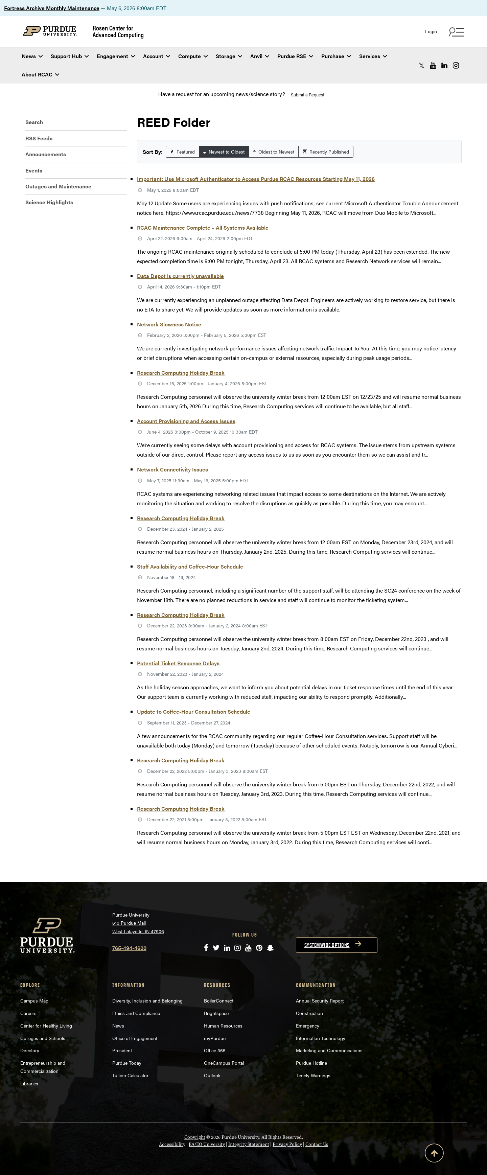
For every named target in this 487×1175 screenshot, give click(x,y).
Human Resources (223, 1025)
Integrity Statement (248, 1144)
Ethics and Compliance (136, 1013)
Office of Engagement (134, 1038)
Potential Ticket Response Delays (178, 663)
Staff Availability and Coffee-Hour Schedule (190, 566)
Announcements (45, 154)
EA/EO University (207, 1144)
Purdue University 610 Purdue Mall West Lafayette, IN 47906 (138, 923)
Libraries (29, 1083)
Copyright (194, 1137)
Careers (28, 1013)
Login (431, 31)
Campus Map (34, 1000)
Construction (309, 1013)
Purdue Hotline (311, 1062)
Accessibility (172, 1144)
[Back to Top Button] (434, 1154)
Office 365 (215, 1050)
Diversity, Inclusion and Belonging (147, 1000)
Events (33, 170)
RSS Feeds (38, 138)
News (32, 56)
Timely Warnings (313, 1075)
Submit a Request (307, 94)
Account (156, 56)
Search (34, 122)
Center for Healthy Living (46, 1025)
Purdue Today (126, 1062)
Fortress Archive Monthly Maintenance (51, 8)
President (122, 1050)
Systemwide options (327, 945)
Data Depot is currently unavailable (180, 276)
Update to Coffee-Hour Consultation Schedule (193, 711)
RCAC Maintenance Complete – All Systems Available (203, 227)
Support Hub (70, 56)
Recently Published (326, 151)
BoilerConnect (218, 1000)
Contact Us (316, 1144)
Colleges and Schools (42, 1038)
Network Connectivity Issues (172, 469)
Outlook (212, 1075)
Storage (229, 56)
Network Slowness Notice (169, 324)
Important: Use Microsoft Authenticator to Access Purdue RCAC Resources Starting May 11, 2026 (256, 179)
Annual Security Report (320, 1000)
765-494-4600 (129, 948)
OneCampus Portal (224, 1062)
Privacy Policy (287, 1144)
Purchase (336, 56)
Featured (182, 151)
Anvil (259, 56)
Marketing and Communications (329, 1050)
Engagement (116, 56)
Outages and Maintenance (58, 186)
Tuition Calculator (130, 1075)
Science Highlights (49, 202)
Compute (193, 56)
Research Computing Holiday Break (181, 372)
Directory (29, 1050)
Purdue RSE (295, 56)
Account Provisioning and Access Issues (186, 421)
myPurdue (215, 1038)
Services (373, 56)
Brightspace (216, 1013)
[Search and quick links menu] (455, 32)
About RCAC (40, 74)
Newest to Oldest (224, 151)
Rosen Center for (118, 31)
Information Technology (320, 1038)
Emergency (307, 1025)
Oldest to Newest (273, 151)
